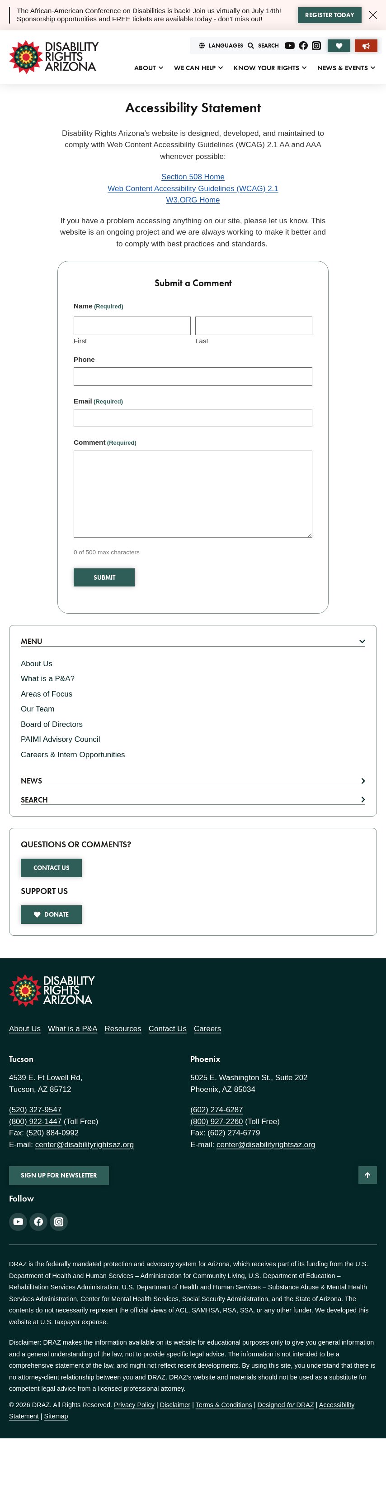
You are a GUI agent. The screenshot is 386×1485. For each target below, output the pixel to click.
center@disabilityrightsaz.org (84, 1144)
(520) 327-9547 (35, 1109)
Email (98, 401)
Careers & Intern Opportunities (73, 754)
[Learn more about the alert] (330, 15)
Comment (105, 442)
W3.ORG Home (193, 200)
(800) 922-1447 (35, 1121)
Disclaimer (175, 1404)
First (80, 340)
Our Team (37, 709)
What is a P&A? (48, 678)
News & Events (342, 68)
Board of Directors (52, 724)
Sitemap (56, 1416)
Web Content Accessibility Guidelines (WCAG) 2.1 (193, 188)
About (145, 68)
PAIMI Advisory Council (60, 739)
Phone (84, 359)
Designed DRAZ (286, 1404)
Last (201, 340)
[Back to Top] (367, 1174)
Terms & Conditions (224, 1404)
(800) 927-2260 (216, 1121)
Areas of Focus (46, 694)
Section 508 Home (193, 177)
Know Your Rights (266, 68)
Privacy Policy (134, 1404)
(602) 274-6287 (216, 1109)
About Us (36, 663)
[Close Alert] (373, 15)
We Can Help (195, 68)
